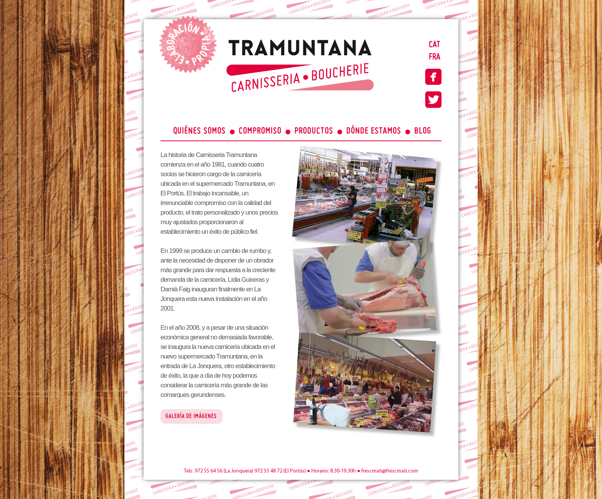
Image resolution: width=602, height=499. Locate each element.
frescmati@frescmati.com (389, 471)
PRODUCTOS (313, 131)
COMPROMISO (260, 131)
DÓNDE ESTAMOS (373, 131)
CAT (434, 45)
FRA (434, 57)
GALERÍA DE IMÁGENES (191, 417)
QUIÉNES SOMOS (199, 131)
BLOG (422, 131)
